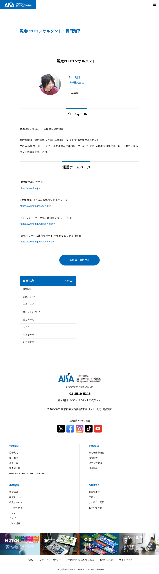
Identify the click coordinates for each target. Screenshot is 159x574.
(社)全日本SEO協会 (79, 420)
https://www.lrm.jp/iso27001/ (35, 206)
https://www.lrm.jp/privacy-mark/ (37, 223)
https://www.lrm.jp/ (30, 188)
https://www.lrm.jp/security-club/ (37, 241)
